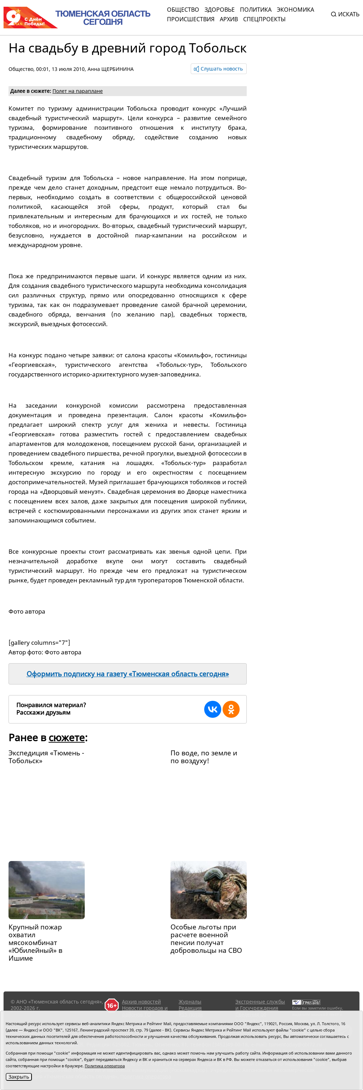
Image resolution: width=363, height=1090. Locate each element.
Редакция (190, 1008)
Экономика (295, 9)
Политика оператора (105, 1065)
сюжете (67, 737)
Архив (229, 19)
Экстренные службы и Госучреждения (260, 1004)
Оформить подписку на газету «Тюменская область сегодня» (128, 673)
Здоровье (220, 9)
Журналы (190, 1001)
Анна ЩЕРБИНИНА (111, 69)
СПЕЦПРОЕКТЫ (264, 19)
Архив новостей (141, 1001)
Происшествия (190, 19)
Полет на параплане (77, 91)
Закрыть (19, 1076)
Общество (183, 9)
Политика (256, 9)
